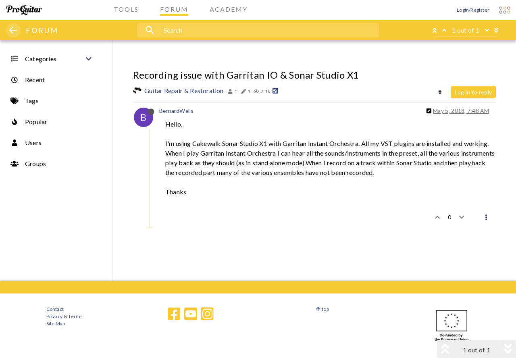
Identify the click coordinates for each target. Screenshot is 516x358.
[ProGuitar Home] (24, 10)
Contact (55, 309)
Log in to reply (473, 92)
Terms (75, 316)
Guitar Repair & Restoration (184, 90)
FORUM (42, 30)
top (322, 309)
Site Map (55, 324)
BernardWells (176, 110)
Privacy (54, 316)
